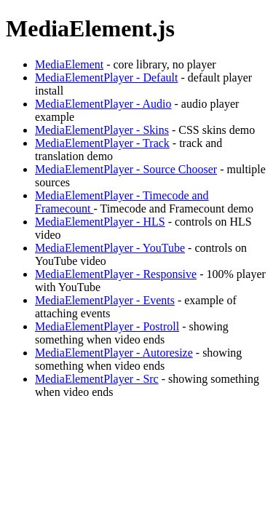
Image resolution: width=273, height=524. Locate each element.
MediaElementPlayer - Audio (103, 104)
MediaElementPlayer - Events (105, 300)
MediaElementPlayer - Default (106, 77)
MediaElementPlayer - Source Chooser (126, 169)
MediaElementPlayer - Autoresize (114, 352)
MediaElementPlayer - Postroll (107, 326)
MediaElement (69, 64)
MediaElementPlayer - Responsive (116, 274)
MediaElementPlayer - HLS (100, 221)
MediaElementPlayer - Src (97, 379)
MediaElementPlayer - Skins (102, 130)
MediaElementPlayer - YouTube (110, 248)
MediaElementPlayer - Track (102, 143)
